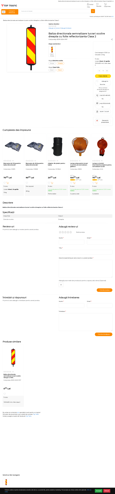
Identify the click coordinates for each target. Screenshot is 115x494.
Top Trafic (36, 414)
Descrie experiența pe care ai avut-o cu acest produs (76, 258)
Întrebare (62, 311)
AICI (112, 16)
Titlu (61, 248)
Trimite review (104, 290)
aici (18, 412)
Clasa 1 (52, 70)
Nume (61, 238)
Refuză (107, 491)
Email (89, 238)
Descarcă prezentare (102, 121)
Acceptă (98, 491)
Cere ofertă (103, 76)
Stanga (52, 63)
